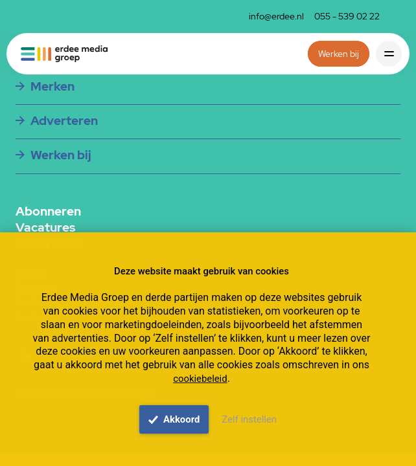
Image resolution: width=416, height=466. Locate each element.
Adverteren (64, 120)
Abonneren (48, 211)
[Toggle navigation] (389, 54)
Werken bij (338, 54)
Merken (52, 86)
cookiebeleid (200, 378)
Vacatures (45, 228)
